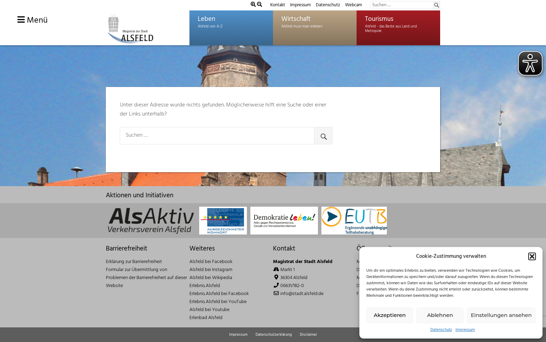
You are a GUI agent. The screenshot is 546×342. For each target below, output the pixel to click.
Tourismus (379, 19)
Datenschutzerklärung (274, 335)
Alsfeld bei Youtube (209, 310)
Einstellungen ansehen (501, 315)
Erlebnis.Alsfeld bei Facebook (219, 294)
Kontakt (277, 5)
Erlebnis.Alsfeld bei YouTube (218, 302)
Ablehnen (440, 315)
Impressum (465, 330)
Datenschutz (441, 330)
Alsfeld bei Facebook (210, 262)
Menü (32, 20)
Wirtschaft (296, 19)
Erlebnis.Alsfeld (204, 286)
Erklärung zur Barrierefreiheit (134, 262)
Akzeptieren (390, 315)
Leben (206, 19)
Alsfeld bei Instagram (210, 270)
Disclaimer (308, 335)
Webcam (353, 5)
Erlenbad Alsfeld (206, 318)
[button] (532, 256)
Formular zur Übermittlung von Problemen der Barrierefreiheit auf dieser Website (146, 278)
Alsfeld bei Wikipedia (210, 278)
